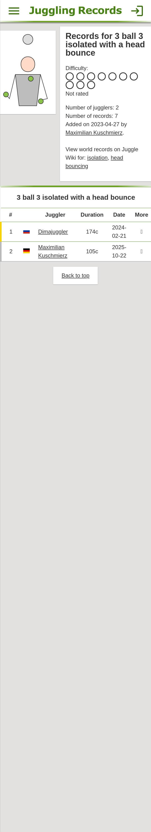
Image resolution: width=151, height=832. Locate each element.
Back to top (75, 277)
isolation (97, 159)
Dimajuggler (54, 233)
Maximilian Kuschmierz (94, 133)
